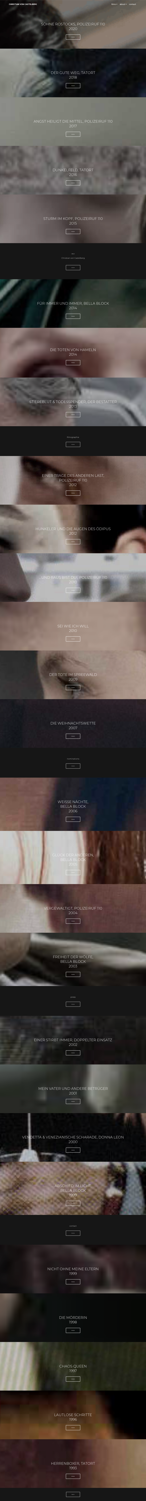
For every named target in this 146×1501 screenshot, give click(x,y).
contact (132, 4)
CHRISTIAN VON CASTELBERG (23, 4)
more (73, 37)
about (122, 4)
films (113, 4)
